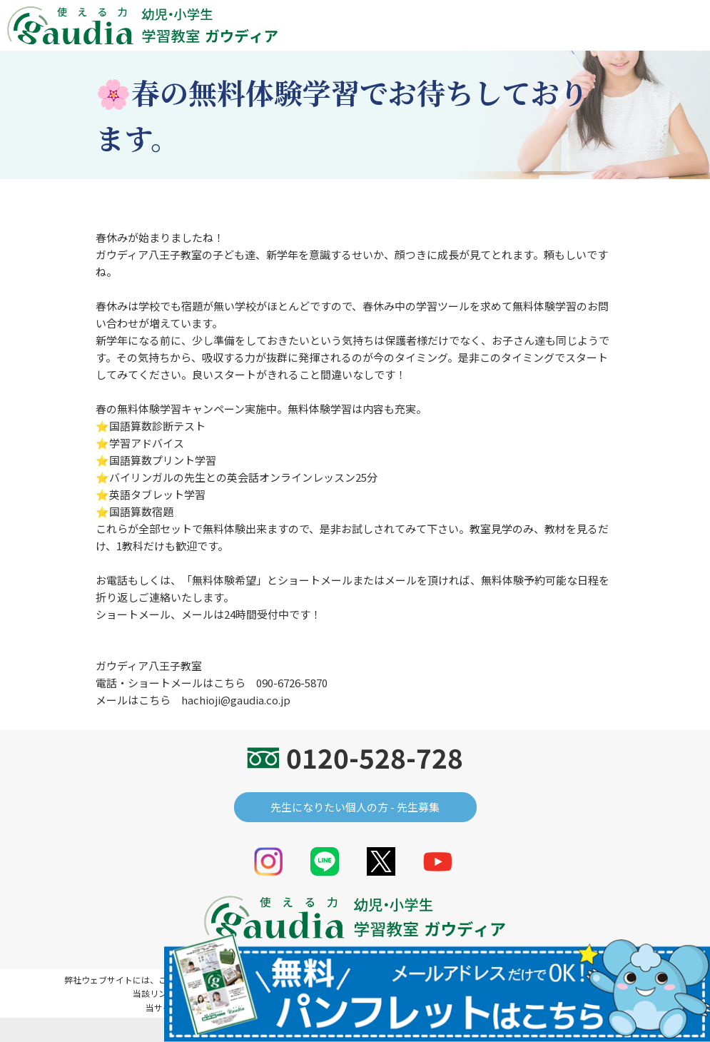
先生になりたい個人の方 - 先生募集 (355, 806)
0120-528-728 (374, 757)
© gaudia (355, 1030)
